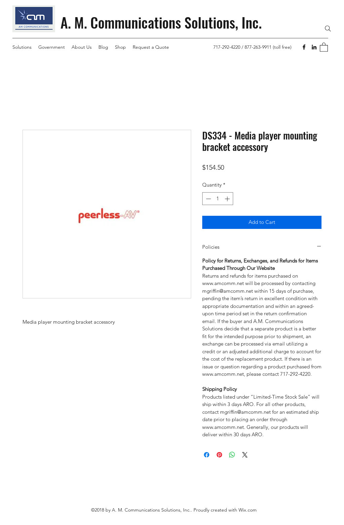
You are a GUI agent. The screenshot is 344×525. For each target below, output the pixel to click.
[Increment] (227, 199)
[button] (324, 47)
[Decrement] (207, 199)
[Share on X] (245, 455)
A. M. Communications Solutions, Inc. (161, 22)
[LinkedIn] (314, 47)
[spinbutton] (217, 199)
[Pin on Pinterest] (219, 455)
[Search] (328, 29)
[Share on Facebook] (207, 455)
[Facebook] (304, 47)
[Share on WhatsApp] (232, 455)
